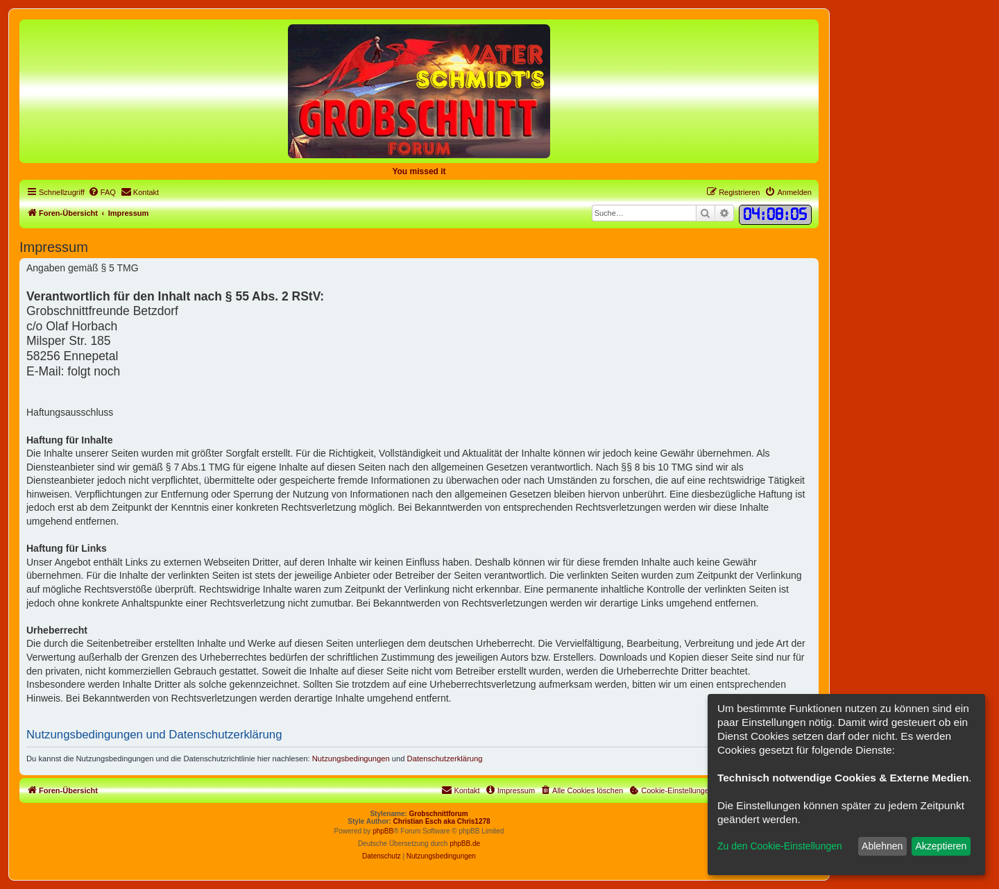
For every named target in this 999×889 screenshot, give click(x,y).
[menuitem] (102, 192)
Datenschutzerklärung (445, 758)
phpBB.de (465, 843)
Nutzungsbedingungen (351, 758)
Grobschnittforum (438, 814)
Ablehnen (882, 846)
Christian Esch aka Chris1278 (441, 821)
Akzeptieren (940, 846)
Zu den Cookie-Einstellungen (779, 846)
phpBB (383, 831)
